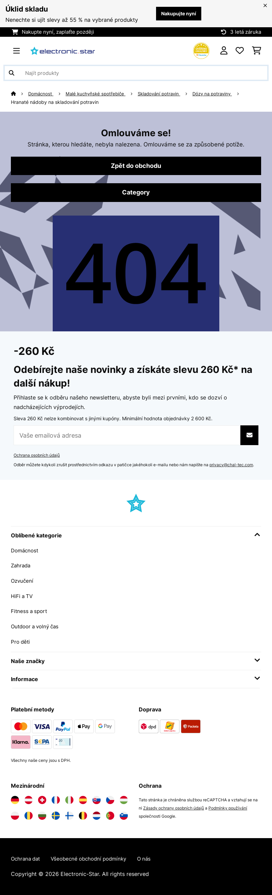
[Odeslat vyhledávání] (11, 73)
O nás (153, 858)
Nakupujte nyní (177, 14)
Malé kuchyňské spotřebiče (98, 93)
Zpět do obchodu (136, 166)
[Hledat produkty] (136, 73)
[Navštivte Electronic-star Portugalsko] (110, 815)
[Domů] (20, 93)
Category (136, 193)
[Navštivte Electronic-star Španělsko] (83, 800)
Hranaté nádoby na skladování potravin (55, 102)
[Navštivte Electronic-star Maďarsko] (124, 800)
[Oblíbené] (240, 51)
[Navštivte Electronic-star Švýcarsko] (42, 800)
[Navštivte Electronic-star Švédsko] (56, 815)
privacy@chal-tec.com (231, 465)
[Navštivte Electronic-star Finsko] (69, 815)
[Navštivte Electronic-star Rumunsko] (28, 815)
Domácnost (42, 93)
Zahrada (21, 566)
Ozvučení (23, 581)
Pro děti (21, 641)
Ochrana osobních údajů (37, 456)
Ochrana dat (26, 858)
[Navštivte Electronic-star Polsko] (15, 815)
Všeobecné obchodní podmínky (94, 858)
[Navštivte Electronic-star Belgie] (83, 815)
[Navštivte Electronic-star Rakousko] (28, 800)
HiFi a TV (22, 596)
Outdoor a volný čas (37, 626)
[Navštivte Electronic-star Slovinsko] (124, 815)
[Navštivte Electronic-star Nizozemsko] (96, 815)
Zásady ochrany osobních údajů (173, 807)
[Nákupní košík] (256, 51)
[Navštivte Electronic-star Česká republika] (110, 800)
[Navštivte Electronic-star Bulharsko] (42, 815)
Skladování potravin (165, 93)
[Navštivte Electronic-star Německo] (15, 800)
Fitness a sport (30, 611)
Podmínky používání (227, 807)
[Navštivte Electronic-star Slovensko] (96, 800)
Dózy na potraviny (221, 93)
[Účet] (223, 51)
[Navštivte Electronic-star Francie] (56, 800)
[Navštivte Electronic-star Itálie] (69, 800)
